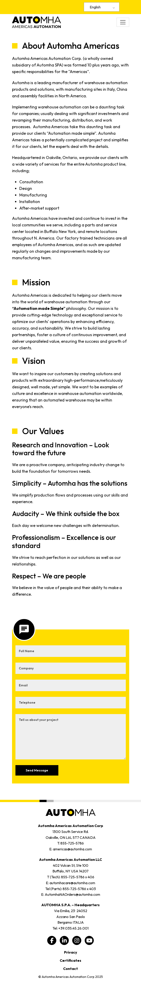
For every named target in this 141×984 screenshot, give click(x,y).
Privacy (70, 952)
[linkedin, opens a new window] (64, 940)
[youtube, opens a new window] (89, 940)
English (95, 7)
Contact (70, 968)
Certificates (70, 960)
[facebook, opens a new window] (51, 940)
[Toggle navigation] (122, 22)
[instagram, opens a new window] (76, 940)
